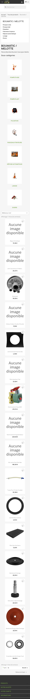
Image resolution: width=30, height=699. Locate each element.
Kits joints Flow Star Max (15, 462)
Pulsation (6, 29)
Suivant (25, 668)
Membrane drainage (15, 573)
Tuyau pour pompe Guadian (15, 490)
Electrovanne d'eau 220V (15, 407)
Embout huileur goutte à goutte (15, 324)
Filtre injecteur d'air (15, 379)
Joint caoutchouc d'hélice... (15, 268)
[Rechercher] (15, 7)
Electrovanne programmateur (15, 434)
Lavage (5, 36)
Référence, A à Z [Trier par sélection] (15, 213)
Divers (5, 38)
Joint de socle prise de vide (15, 351)
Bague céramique (15, 241)
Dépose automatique (9, 34)
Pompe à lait (6, 27)
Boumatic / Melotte (13, 21)
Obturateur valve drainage (15, 600)
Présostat (15, 296)
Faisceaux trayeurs (9, 31)
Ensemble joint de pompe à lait (15, 656)
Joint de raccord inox (15, 518)
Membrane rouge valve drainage (15, 628)
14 (8, 668)
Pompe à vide (7, 25)
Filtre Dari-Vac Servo (15, 545)
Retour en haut (21, 672)
